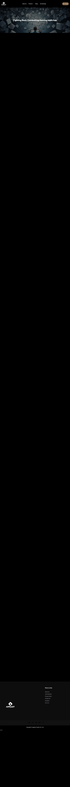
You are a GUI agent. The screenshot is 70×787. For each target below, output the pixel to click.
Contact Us (47, 754)
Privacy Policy (48, 752)
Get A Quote (65, 3)
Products (30, 3)
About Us (47, 747)
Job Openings (48, 750)
